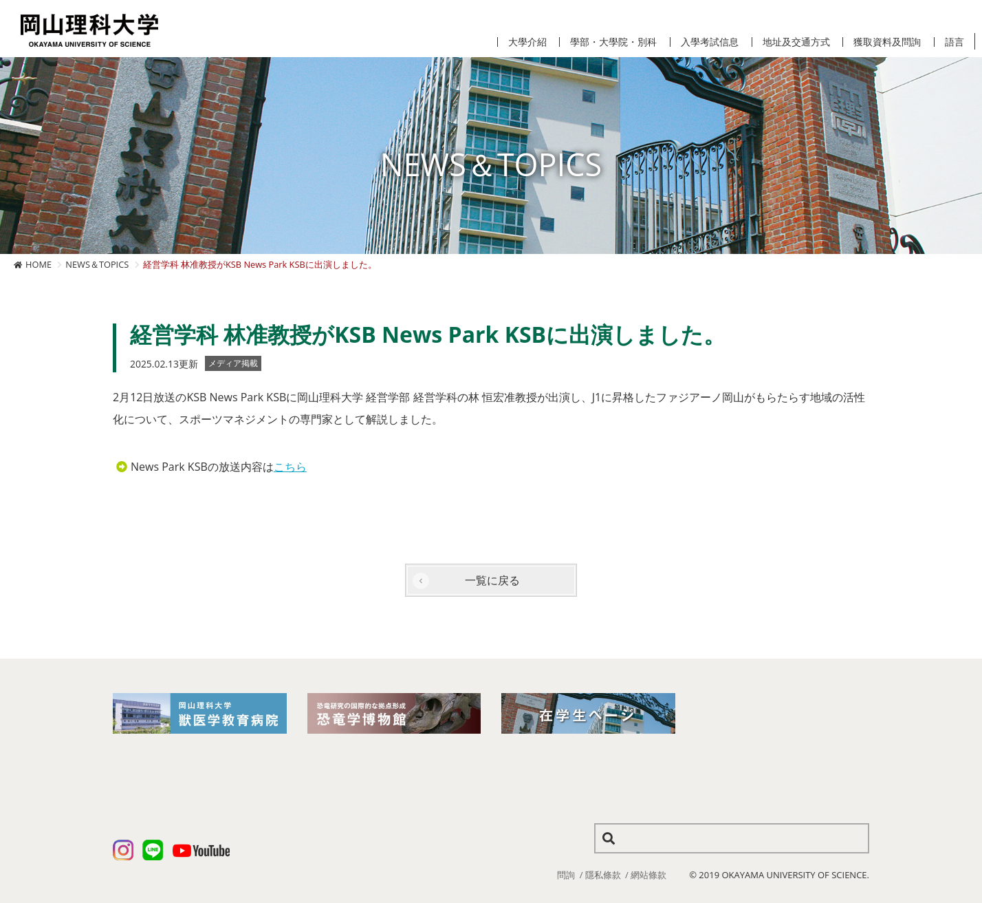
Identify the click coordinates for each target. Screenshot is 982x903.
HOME (38, 264)
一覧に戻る (492, 580)
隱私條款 (603, 875)
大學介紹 (527, 42)
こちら (290, 466)
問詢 (566, 875)
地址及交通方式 (796, 42)
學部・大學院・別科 (613, 42)
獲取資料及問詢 (887, 42)
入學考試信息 (710, 42)
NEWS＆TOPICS (97, 264)
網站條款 (648, 875)
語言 (954, 42)
